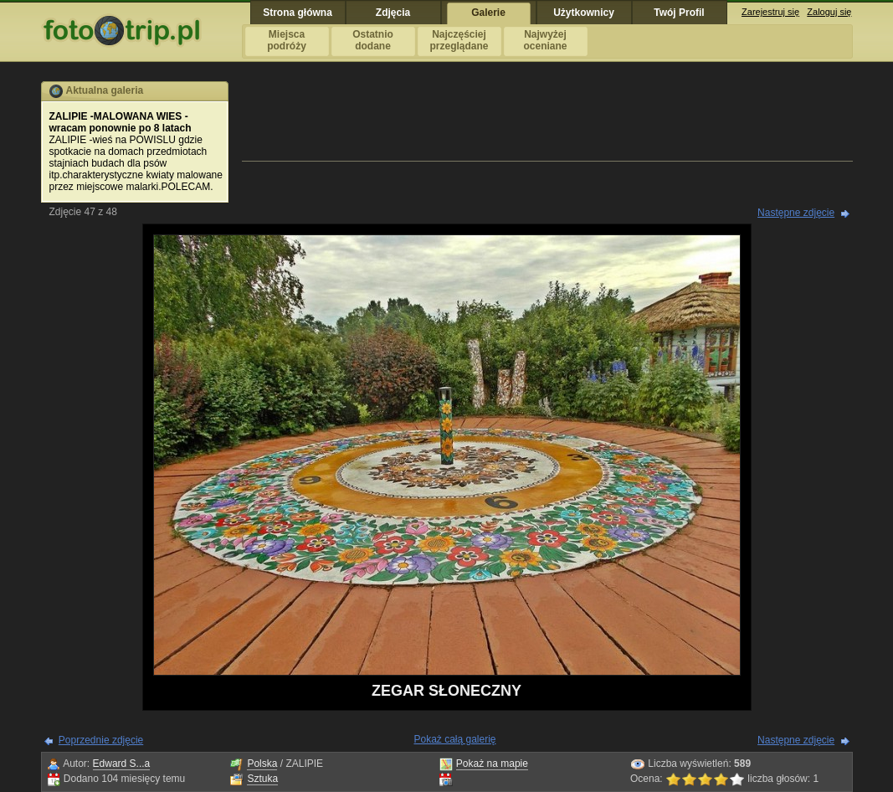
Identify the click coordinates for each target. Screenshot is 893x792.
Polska (262, 763)
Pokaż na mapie (492, 763)
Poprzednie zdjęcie (101, 740)
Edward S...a (122, 763)
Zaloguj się (829, 12)
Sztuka (262, 778)
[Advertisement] (547, 119)
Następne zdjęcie (795, 213)
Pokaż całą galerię (454, 739)
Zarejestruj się (770, 12)
